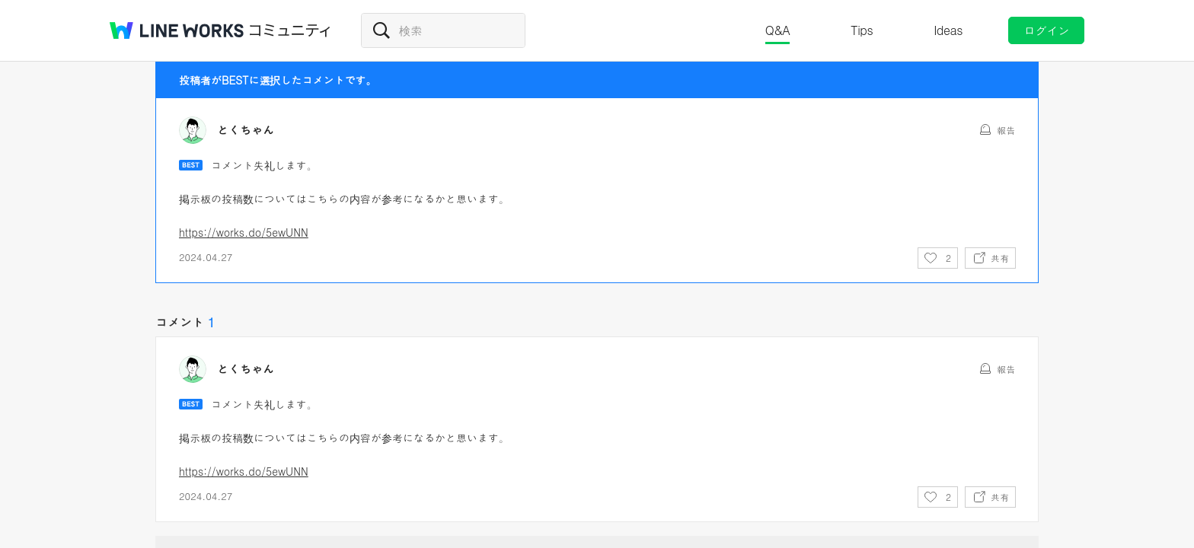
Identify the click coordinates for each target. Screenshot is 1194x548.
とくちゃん (245, 130)
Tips (862, 30)
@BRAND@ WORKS (177, 30)
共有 (1000, 257)
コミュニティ (290, 30)
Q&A (777, 30)
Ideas (948, 30)
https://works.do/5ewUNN (243, 232)
